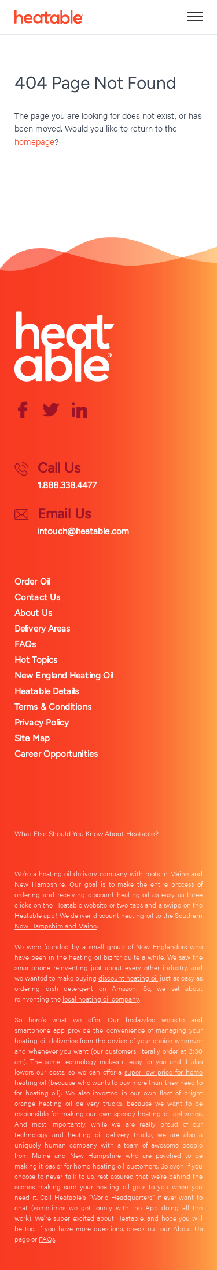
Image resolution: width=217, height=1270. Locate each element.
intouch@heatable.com (83, 531)
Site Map (32, 738)
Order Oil (32, 581)
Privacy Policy (41, 722)
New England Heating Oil (63, 675)
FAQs (25, 644)
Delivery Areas (42, 628)
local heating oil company (100, 998)
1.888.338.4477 (67, 485)
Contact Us (37, 597)
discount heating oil (119, 894)
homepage (34, 141)
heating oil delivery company (83, 873)
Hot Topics (35, 660)
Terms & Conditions (52, 707)
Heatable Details (46, 691)
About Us (33, 613)
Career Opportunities (56, 754)
